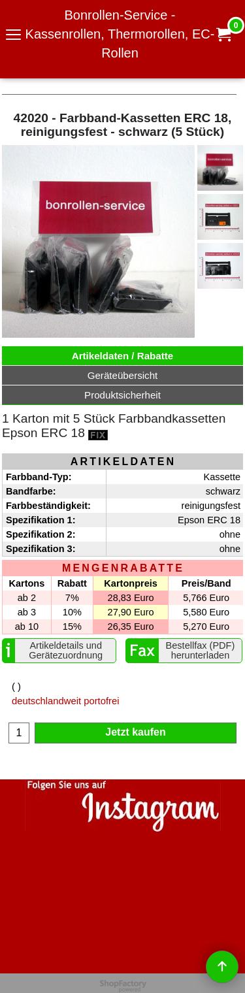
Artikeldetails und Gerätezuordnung (66, 650)
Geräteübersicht (123, 375)
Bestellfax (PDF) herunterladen (200, 650)
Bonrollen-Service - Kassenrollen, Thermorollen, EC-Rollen (120, 34)
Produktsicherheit (122, 394)
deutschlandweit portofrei (66, 701)
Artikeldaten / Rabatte (123, 355)
